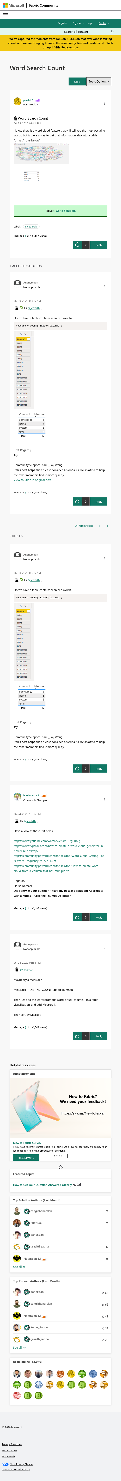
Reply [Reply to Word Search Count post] (99, 244)
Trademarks (8, 1456)
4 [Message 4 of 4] (25, 492)
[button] (77, 81)
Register (62, 23)
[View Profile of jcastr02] (28, 100)
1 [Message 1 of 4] (25, 235)
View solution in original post (32, 480)
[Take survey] (26, 1158)
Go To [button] (102, 23)
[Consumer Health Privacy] (60, 1470)
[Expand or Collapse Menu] (5, 15)
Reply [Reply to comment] (99, 501)
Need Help (31, 226)
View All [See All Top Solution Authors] (19, 1267)
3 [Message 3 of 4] (25, 908)
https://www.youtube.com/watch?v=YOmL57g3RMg (47, 841)
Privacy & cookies (12, 1444)
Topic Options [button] (98, 81)
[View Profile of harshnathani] (31, 796)
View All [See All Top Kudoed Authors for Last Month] (19, 1348)
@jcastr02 (34, 308)
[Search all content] (89, 31)
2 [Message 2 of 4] (25, 1027)
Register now (69, 47)
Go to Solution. (66, 211)
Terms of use (9, 1450)
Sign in (77, 23)
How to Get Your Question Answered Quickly (43, 1185)
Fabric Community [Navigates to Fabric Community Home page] (43, 5)
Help (89, 23)
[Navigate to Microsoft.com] (13, 5)
